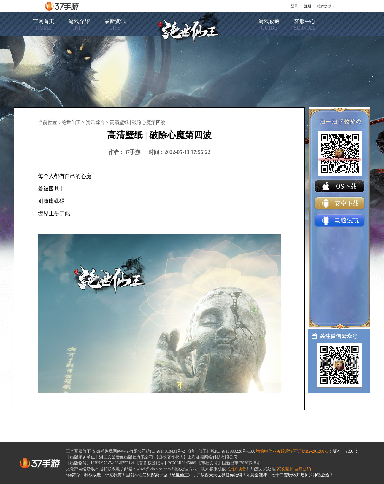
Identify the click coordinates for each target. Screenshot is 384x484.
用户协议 (238, 469)
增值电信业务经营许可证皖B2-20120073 (292, 451)
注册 (307, 6)
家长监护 (285, 469)
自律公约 (302, 469)
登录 (294, 6)
